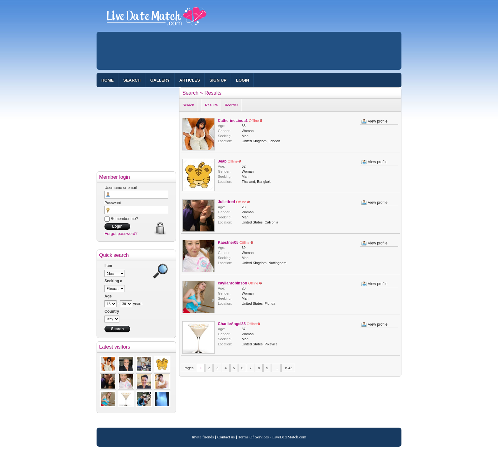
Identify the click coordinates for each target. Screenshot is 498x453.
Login (242, 80)
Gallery (160, 80)
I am (108, 265)
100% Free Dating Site (156, 19)
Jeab (222, 161)
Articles (189, 80)
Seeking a (113, 281)
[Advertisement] (249, 51)
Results (213, 93)
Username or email (120, 187)
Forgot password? (121, 233)
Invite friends (203, 437)
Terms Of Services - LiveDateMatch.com (272, 437)
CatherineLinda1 (233, 120)
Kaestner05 (228, 242)
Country (111, 311)
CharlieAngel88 (232, 324)
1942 (288, 368)
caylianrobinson (232, 283)
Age (108, 296)
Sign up (218, 80)
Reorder (231, 105)
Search (132, 80)
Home (107, 80)
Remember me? (121, 219)
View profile (377, 121)
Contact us (226, 437)
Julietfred (226, 202)
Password (112, 203)
